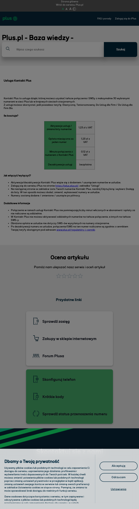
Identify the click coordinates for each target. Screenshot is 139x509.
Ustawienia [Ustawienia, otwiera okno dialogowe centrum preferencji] (119, 489)
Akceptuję (118, 466)
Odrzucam (118, 477)
